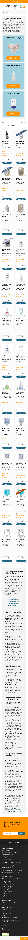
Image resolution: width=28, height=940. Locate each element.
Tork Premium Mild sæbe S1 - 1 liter (6, 285)
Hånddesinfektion (13, 601)
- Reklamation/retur (8, 884)
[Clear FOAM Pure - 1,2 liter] (21, 422)
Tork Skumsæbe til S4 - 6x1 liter (6, 319)
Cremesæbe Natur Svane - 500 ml (20, 142)
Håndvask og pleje (13, 599)
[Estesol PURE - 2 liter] (21, 533)
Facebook (8, 926)
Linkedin (8, 929)
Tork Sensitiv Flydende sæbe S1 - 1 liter (21, 250)
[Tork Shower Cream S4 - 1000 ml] (21, 312)
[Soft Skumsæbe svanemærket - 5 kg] (21, 171)
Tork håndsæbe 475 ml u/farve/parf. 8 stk (21, 356)
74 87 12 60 (14, 1)
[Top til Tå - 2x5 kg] (21, 208)
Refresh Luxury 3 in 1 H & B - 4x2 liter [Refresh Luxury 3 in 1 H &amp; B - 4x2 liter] (21, 464)
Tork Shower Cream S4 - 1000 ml (20, 319)
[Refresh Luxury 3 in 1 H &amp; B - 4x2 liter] (21, 457)
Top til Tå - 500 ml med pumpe (6, 215)
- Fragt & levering (7, 886)
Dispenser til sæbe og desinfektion (14, 604)
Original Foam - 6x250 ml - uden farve (20, 392)
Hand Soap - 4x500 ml (6, 142)
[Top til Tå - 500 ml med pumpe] (7, 208)
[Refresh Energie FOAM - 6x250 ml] (7, 385)
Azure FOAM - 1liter (6, 500)
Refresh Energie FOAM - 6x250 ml (6, 392)
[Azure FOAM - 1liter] (7, 493)
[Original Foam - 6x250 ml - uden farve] (21, 385)
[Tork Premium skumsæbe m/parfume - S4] (21, 277)
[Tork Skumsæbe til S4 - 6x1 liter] (7, 312)
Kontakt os (23, 938)
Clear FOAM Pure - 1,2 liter (20, 429)
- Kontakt (5, 893)
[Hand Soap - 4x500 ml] (7, 135)
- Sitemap (5, 897)
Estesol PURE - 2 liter (20, 540)
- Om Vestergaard (7, 891)
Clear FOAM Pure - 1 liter (6, 429)
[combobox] (14, 12)
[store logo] (11, 7)
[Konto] (21, 7)
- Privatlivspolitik (7, 888)
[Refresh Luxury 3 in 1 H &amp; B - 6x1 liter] (7, 457)
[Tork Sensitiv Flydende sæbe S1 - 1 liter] (21, 243)
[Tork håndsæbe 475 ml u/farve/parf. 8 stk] (21, 349)
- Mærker (5, 895)
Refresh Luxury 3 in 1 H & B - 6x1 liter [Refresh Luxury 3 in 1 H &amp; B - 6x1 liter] (7, 464)
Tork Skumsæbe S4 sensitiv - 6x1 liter (6, 356)
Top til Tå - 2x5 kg (20, 215)
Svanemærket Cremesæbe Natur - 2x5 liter (6, 179)
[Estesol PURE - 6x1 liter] (7, 533)
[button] (21, 122)
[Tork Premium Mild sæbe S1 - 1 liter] (7, 277)
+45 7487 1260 (6, 913)
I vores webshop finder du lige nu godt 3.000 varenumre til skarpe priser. (12, 872)
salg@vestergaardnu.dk (12, 809)
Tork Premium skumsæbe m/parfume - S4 (21, 285)
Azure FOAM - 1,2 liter (20, 500)
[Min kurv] (23, 6)
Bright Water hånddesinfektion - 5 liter (6, 250)
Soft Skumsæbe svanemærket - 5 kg (20, 179)
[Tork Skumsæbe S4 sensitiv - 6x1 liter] (7, 349)
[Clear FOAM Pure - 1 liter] (7, 422)
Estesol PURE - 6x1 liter (6, 540)
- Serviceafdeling (7, 889)
